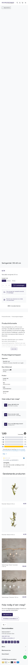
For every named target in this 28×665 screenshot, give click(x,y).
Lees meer (14, 348)
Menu (3, 646)
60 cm (8, 280)
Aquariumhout (6, 7)
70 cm (13, 280)
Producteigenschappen (17, 316)
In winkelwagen (19, 285)
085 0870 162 (7, 614)
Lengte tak (5, 278)
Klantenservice (6, 650)
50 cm (4, 280)
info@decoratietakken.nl (10, 618)
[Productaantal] (6, 285)
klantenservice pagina (13, 608)
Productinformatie (6, 316)
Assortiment (5, 654)
